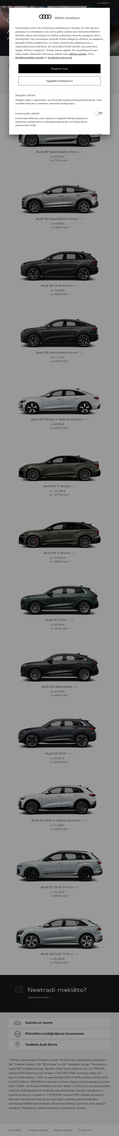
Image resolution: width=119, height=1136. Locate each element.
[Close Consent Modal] (59, 68)
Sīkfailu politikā (77, 54)
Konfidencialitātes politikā (29, 57)
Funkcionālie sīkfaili (59, 113)
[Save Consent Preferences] (59, 80)
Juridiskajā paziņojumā (60, 57)
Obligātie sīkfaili (25, 95)
